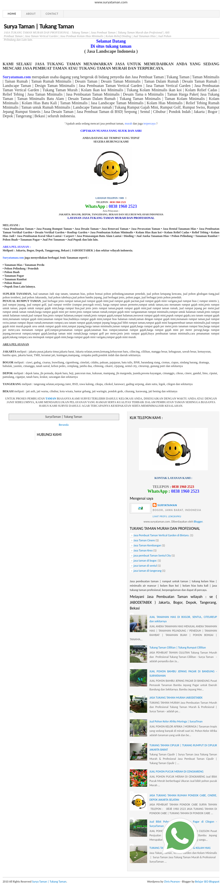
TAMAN (51, 398)
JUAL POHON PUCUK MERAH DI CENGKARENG (176, 771)
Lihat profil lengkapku (167, 516)
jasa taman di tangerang (147, 570)
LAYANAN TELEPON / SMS (110, 198)
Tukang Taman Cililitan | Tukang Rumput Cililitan (178, 647)
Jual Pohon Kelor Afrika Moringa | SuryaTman (176, 721)
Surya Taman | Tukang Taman (39, 26)
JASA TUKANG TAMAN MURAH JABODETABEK (176, 697)
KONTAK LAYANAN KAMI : (173, 478)
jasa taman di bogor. (145, 560)
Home (12, 13)
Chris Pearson (172, 881)
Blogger (198, 521)
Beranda (64, 424)
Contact (52, 13)
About (31, 13)
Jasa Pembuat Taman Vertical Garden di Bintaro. (161, 535)
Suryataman (167, 505)
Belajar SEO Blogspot (207, 881)
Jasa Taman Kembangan (147, 545)
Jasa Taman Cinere (144, 540)
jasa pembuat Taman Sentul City (152, 555)
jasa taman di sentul (145, 565)
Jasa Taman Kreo (143, 550)
